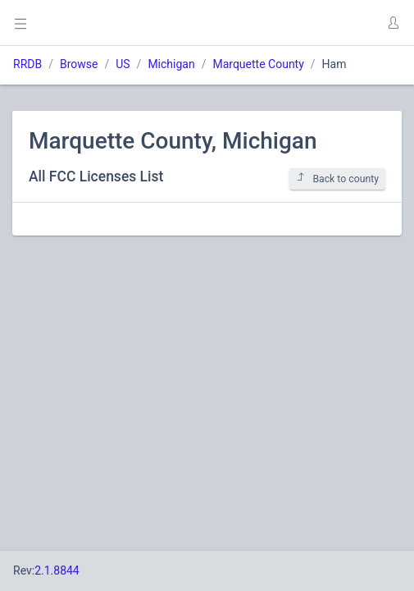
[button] (392, 23)
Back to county (337, 178)
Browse (79, 64)
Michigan (171, 64)
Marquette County (257, 64)
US (123, 64)
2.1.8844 (57, 570)
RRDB (27, 64)
